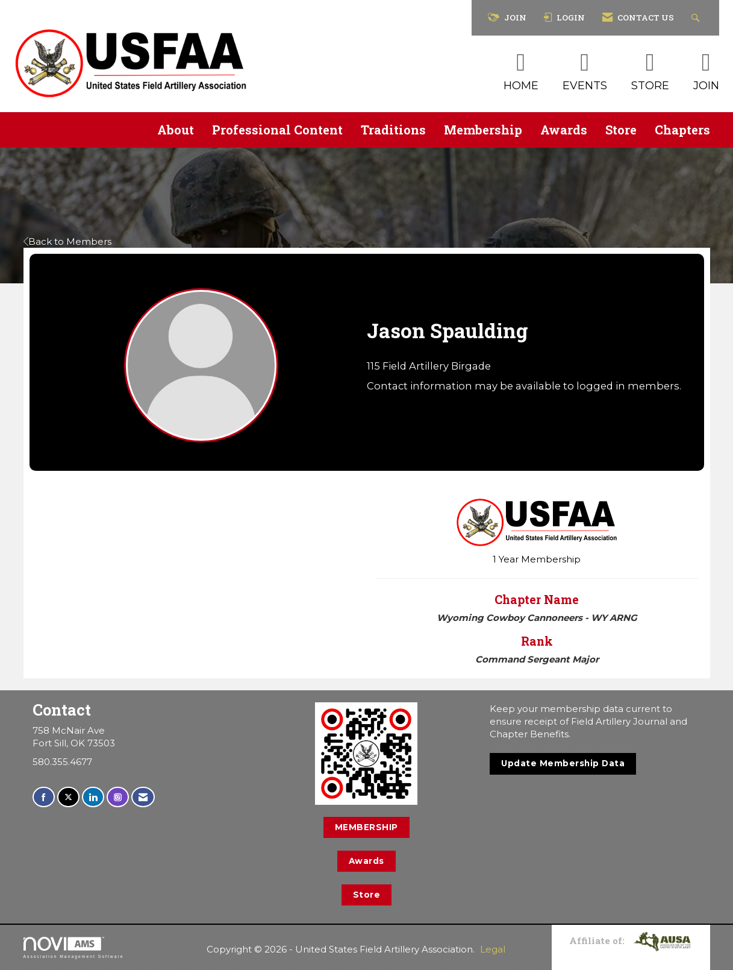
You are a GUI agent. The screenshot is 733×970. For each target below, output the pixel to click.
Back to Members (67, 241)
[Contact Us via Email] (143, 797)
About (175, 129)
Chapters (682, 129)
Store (621, 129)
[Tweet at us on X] (68, 797)
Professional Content (277, 129)
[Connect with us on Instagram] (118, 797)
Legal (492, 949)
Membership (483, 129)
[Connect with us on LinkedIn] (93, 797)
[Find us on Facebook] (44, 797)
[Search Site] (697, 17)
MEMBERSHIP (366, 827)
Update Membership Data (563, 763)
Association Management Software (73, 948)
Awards (563, 129)
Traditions (393, 129)
